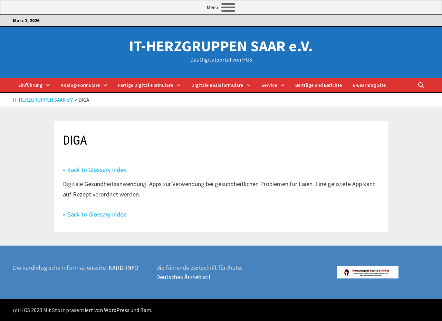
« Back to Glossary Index (94, 170)
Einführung (30, 85)
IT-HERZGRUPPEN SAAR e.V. (221, 45)
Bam (145, 309)
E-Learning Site (369, 85)
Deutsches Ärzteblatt (183, 277)
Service (269, 85)
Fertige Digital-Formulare (145, 85)
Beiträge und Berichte (318, 85)
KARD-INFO (123, 268)
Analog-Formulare (80, 85)
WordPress (116, 309)
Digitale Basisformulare (217, 85)
